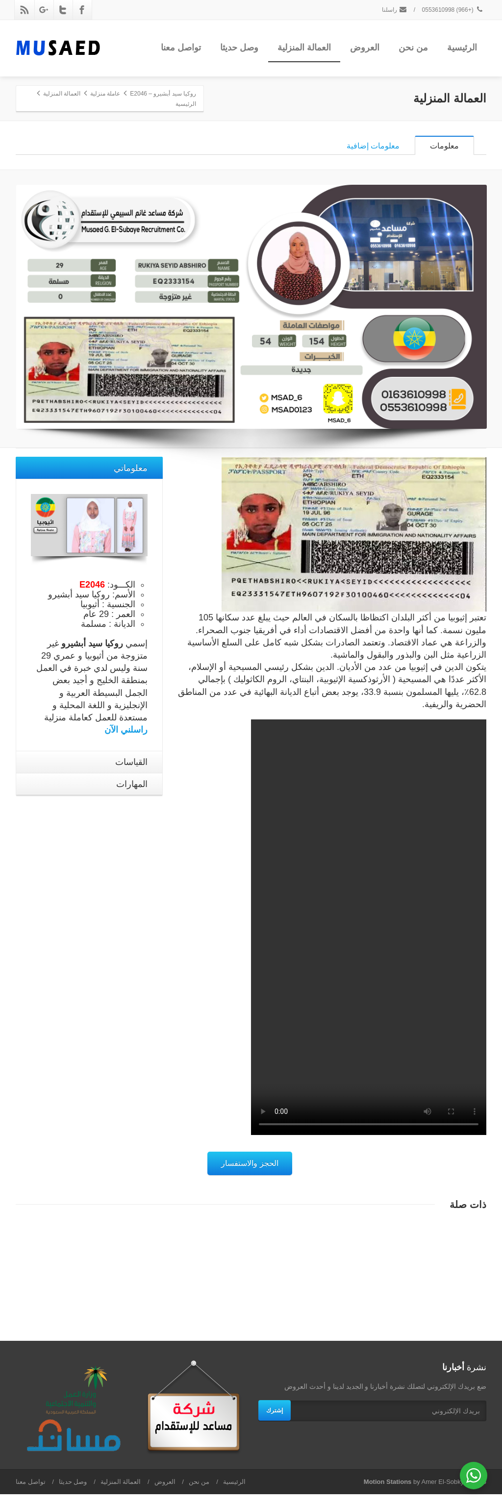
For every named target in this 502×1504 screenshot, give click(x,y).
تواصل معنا (181, 47)
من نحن (413, 47)
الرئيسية (462, 47)
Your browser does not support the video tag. (368, 937)
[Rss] (24, 10)
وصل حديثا (239, 47)
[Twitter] (63, 10)
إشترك (274, 1420)
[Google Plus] (43, 10)
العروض (364, 47)
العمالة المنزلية (304, 47)
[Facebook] (82, 10)
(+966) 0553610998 (453, 9)
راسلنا (394, 9)
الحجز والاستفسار (249, 1173)
